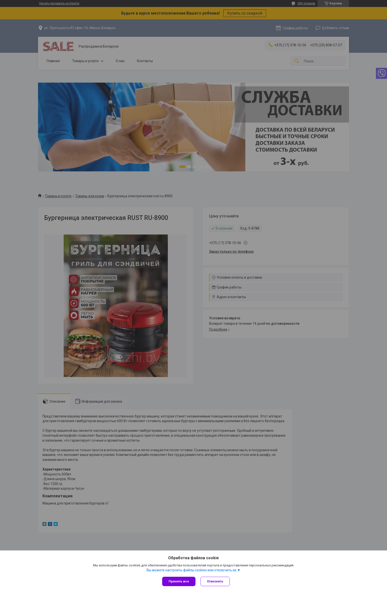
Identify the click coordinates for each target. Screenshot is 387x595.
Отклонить (215, 581)
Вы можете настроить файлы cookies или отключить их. (192, 570)
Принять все (179, 581)
